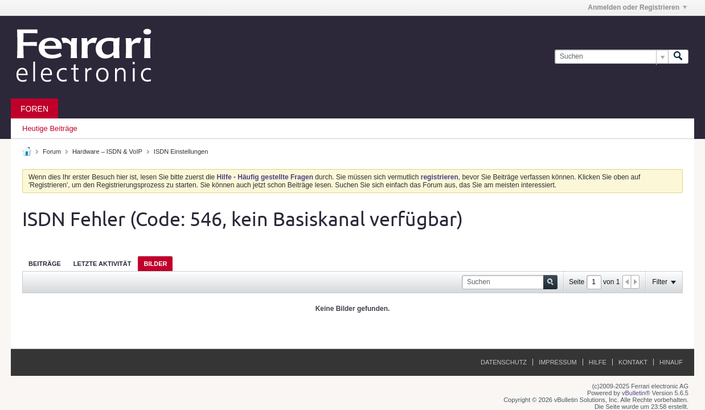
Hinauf (671, 362)
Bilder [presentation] (155, 263)
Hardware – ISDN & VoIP (107, 151)
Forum (52, 151)
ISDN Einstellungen (181, 151)
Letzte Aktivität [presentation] (102, 263)
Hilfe (597, 362)
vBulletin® (636, 393)
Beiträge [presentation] (44, 263)
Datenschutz (504, 362)
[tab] (44, 263)
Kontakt (632, 362)
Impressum (558, 362)
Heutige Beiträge (49, 128)
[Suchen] (611, 57)
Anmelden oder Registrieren (637, 7)
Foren (34, 108)
